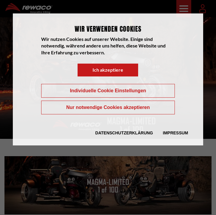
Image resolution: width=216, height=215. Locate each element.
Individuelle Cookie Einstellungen (108, 90)
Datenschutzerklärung (124, 132)
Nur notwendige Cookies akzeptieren (108, 107)
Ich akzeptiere (107, 70)
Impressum (175, 132)
